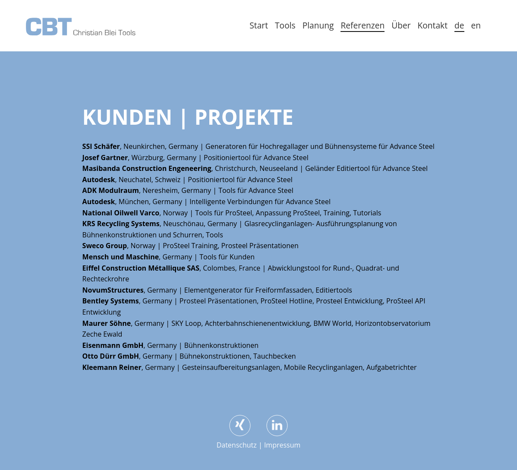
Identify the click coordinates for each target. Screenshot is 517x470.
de (459, 25)
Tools (285, 25)
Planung (318, 25)
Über (400, 25)
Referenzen (362, 25)
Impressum (282, 445)
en (476, 25)
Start (258, 25)
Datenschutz (237, 445)
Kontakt (433, 25)
